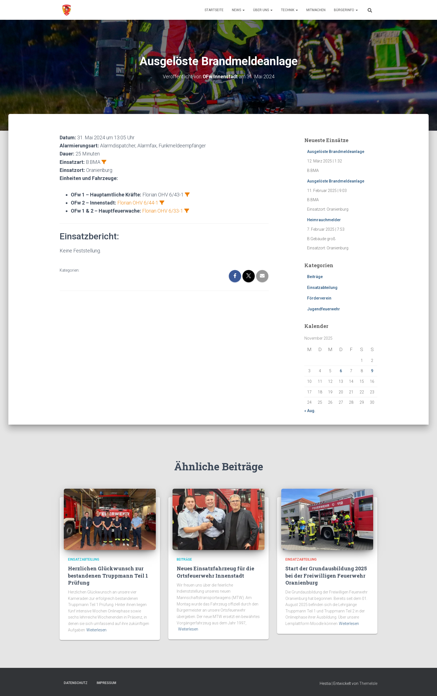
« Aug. (309, 410)
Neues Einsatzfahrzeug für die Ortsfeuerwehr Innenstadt (215, 572)
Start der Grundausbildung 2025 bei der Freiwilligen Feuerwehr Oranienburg (326, 575)
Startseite (214, 10)
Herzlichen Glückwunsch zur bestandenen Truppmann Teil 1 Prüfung (108, 575)
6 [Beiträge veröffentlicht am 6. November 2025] (341, 371)
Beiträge (315, 276)
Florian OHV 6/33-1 (162, 211)
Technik (289, 10)
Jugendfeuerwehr (323, 308)
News (238, 10)
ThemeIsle (368, 683)
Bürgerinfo (346, 10)
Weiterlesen (96, 630)
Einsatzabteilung (322, 287)
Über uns (263, 10)
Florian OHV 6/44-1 (138, 203)
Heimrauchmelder (324, 220)
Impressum (106, 683)
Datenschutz (76, 683)
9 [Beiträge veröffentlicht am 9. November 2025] (372, 371)
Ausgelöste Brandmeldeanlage (335, 151)
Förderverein (319, 298)
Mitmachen (316, 10)
